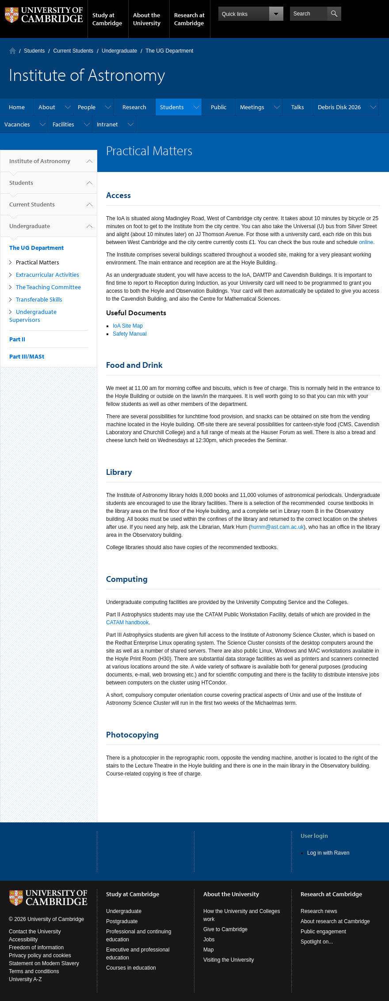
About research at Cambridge (335, 921)
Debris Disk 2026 (339, 107)
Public (218, 107)
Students (34, 51)
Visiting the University (228, 960)
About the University (146, 19)
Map (208, 950)
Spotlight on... (317, 942)
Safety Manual (130, 334)
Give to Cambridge (225, 929)
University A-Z (25, 979)
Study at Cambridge (107, 19)
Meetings (252, 107)
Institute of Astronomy (39, 164)
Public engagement (323, 931)
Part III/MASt (26, 356)
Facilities (63, 124)
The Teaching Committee (48, 287)
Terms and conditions (34, 971)
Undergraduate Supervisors (33, 316)
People (86, 107)
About (46, 107)
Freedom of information (36, 947)
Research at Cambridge (189, 19)
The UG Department (169, 51)
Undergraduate (119, 51)
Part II (17, 339)
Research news (319, 911)
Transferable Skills (39, 299)
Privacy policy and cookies (40, 955)
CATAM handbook (127, 622)
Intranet (107, 124)
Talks (297, 107)
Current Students (73, 51)
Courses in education (131, 968)
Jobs (208, 939)
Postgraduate (121, 921)
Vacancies (17, 124)
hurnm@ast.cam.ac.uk (277, 527)
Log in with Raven (328, 853)
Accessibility (23, 939)
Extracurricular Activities (47, 275)
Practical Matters (37, 262)
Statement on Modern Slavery (44, 963)
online (366, 242)
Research (134, 107)
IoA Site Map (128, 326)
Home (12, 50)
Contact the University (35, 931)
